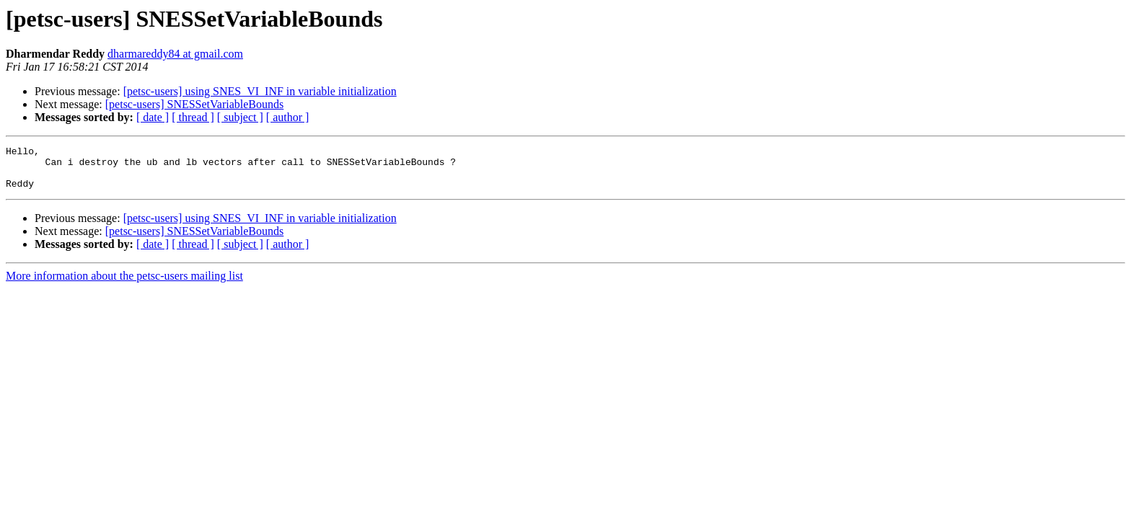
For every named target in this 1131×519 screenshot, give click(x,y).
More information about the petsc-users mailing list (124, 284)
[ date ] (152, 117)
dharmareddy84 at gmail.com (175, 54)
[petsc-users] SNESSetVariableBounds (194, 104)
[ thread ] (193, 117)
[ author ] (287, 117)
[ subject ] (240, 117)
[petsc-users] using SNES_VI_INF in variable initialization (260, 91)
